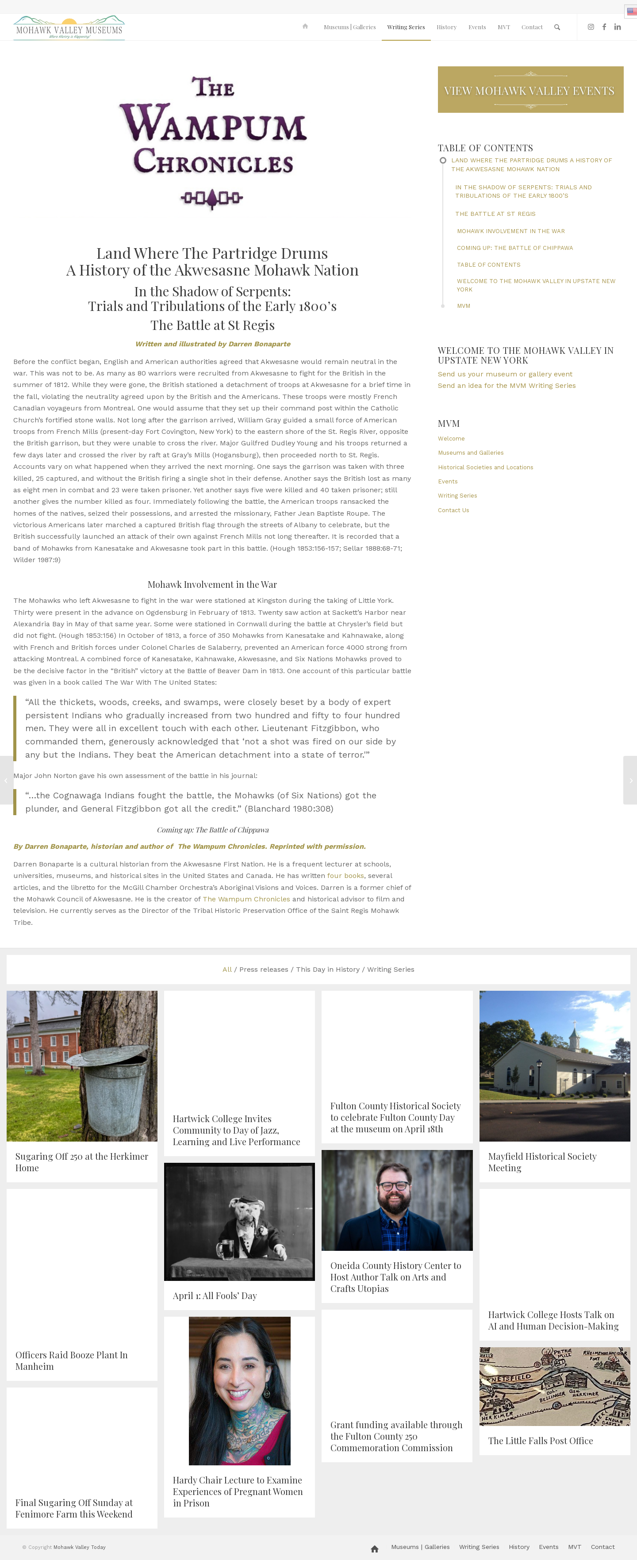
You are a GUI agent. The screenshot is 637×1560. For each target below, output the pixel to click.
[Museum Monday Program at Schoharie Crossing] (7, 780)
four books (345, 875)
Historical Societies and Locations (485, 467)
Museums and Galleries (471, 452)
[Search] (557, 27)
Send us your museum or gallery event (505, 374)
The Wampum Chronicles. (222, 846)
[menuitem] (306, 27)
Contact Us (453, 510)
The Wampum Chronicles (246, 899)
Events (448, 481)
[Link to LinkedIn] (617, 26)
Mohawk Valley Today (80, 1547)
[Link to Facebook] (604, 26)
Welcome (451, 438)
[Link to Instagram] (591, 26)
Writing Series (457, 495)
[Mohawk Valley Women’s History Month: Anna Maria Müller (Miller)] (630, 780)
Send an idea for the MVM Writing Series (507, 385)
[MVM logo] (69, 27)
